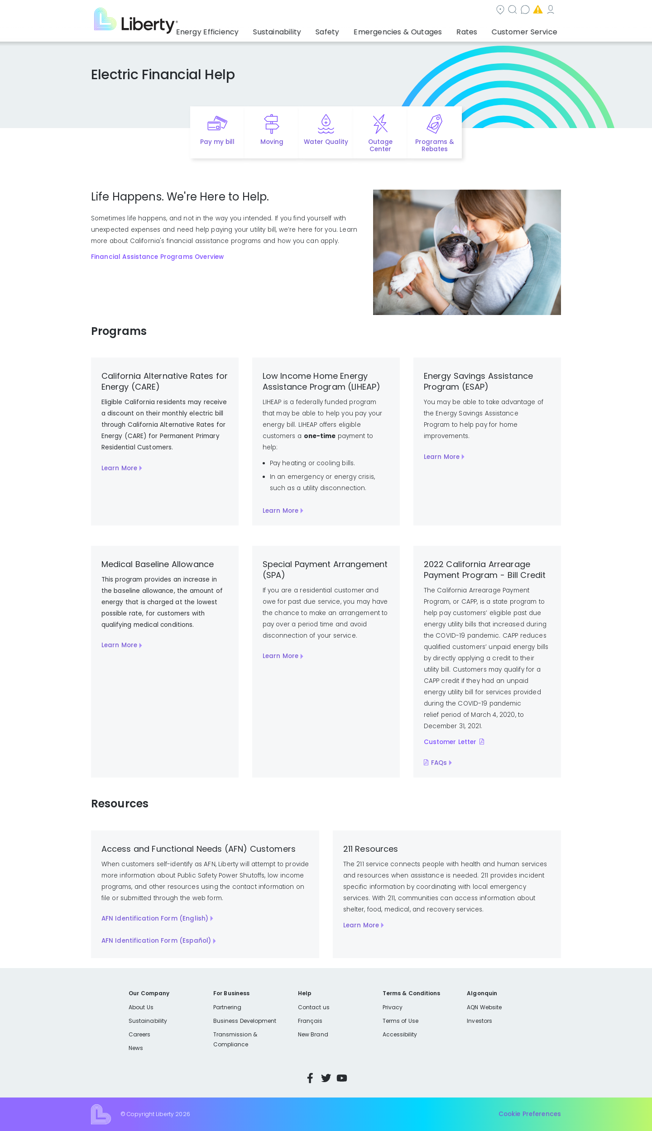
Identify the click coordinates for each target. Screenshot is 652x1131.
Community (295, 10)
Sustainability (148, 1021)
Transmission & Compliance (235, 1039)
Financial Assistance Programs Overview (157, 257)
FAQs (439, 763)
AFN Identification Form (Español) (156, 940)
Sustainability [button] (305, 29)
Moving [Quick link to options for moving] (271, 142)
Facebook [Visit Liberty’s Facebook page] (310, 1078)
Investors (479, 1021)
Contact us (392, 10)
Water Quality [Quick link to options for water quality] (326, 142)
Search (344, 10)
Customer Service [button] (527, 29)
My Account (505, 10)
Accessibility (400, 1034)
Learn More (119, 468)
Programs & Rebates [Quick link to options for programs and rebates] (434, 146)
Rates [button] (476, 29)
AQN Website (484, 1007)
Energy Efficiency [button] (241, 29)
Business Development (245, 1021)
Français (310, 1021)
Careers (139, 1034)
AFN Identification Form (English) (155, 918)
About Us (141, 1007)
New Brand (313, 1034)
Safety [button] (351, 29)
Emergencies (448, 10)
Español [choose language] (548, 10)
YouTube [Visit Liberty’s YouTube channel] (342, 1078)
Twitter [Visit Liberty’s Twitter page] (326, 1078)
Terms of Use (401, 1021)
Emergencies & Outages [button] (414, 29)
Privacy (393, 1007)
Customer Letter (450, 742)
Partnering (227, 1007)
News (136, 1048)
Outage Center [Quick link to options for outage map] (380, 146)
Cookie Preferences (530, 1114)
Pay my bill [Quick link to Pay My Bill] (217, 142)
